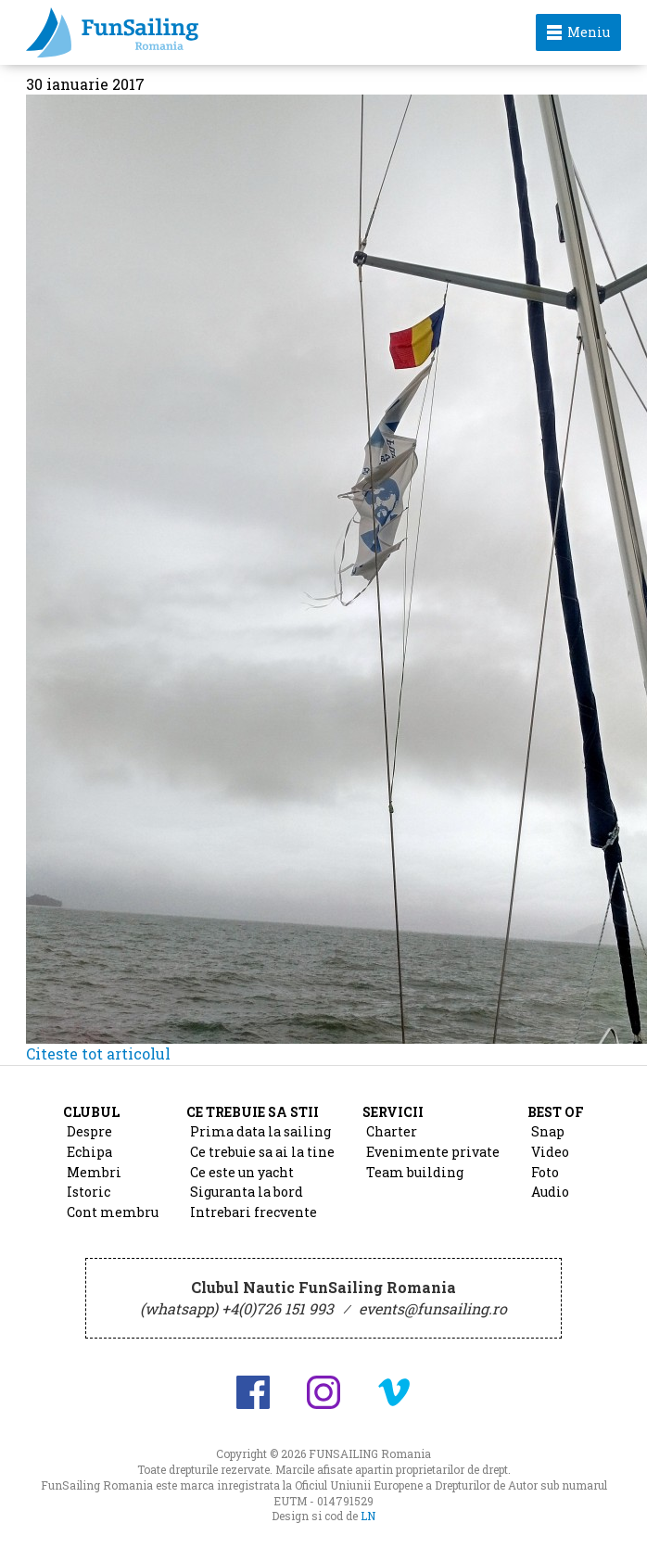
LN (368, 1515)
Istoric (88, 1191)
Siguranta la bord (246, 1191)
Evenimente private (433, 1152)
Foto (545, 1172)
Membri (94, 1172)
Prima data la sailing (260, 1131)
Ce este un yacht (242, 1172)
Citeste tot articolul (98, 1053)
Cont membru (113, 1212)
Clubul (91, 1112)
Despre (89, 1131)
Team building (414, 1172)
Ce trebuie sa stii (252, 1112)
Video (550, 1152)
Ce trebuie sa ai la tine (262, 1152)
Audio (550, 1191)
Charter (391, 1131)
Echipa (89, 1152)
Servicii (393, 1112)
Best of (555, 1112)
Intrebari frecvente (253, 1212)
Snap (548, 1131)
